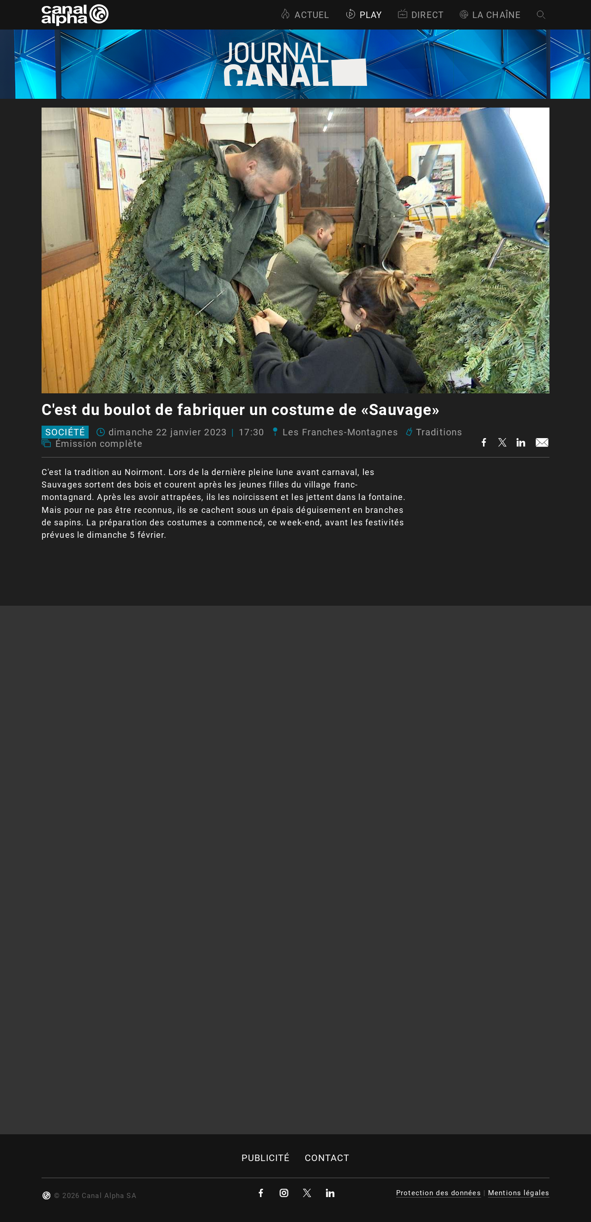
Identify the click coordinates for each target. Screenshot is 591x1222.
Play (363, 15)
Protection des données (438, 1193)
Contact (327, 1158)
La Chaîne (490, 15)
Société (65, 432)
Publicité (265, 1158)
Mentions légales (518, 1193)
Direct (421, 15)
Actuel (304, 15)
